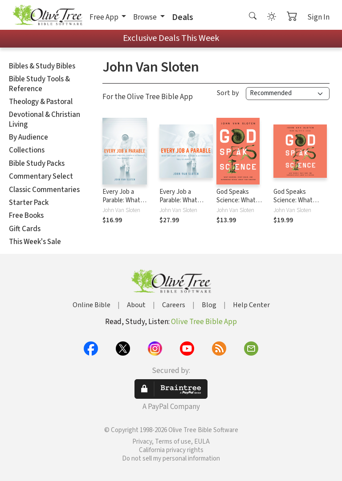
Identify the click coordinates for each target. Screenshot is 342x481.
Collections (27, 150)
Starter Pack (29, 202)
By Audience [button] (28, 137)
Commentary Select (41, 176)
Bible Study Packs (37, 163)
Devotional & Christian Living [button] (44, 119)
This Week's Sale (35, 241)
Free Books (26, 215)
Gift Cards (25, 229)
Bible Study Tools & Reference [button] (39, 84)
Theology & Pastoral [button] (41, 101)
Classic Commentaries (44, 189)
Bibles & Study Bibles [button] (42, 66)
